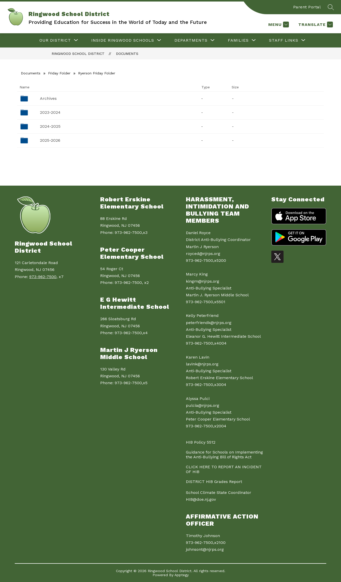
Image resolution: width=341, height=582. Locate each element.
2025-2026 (50, 140)
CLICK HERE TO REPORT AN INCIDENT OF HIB (224, 469)
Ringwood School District (78, 54)
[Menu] (278, 24)
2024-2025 (50, 126)
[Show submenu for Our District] (55, 40)
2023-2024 (50, 112)
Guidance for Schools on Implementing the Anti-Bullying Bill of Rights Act (224, 454)
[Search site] (331, 7)
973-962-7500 (42, 276)
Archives (48, 98)
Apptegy (181, 575)
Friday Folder (59, 73)
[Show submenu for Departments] (190, 40)
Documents (127, 54)
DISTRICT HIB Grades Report (214, 481)
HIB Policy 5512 (200, 442)
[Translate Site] (315, 24)
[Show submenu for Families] (238, 40)
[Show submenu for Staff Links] (283, 40)
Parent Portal (307, 7)
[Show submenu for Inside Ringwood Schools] (122, 40)
